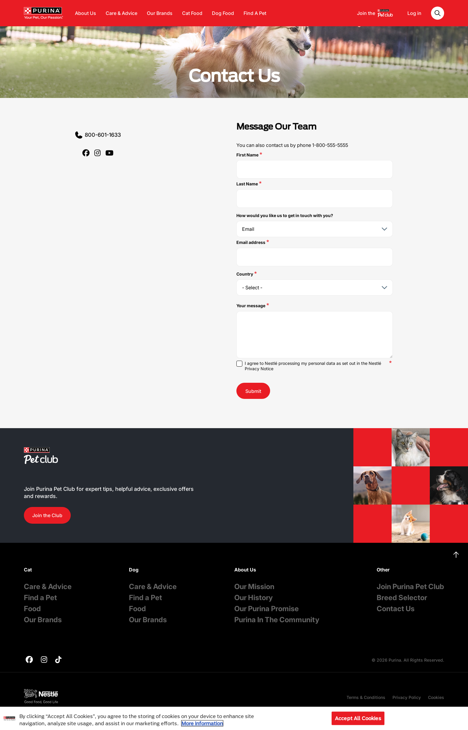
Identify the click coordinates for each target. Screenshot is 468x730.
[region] (234, 718)
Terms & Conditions (366, 697)
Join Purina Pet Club (410, 586)
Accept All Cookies (358, 718)
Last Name (247, 183)
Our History (253, 597)
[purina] (86, 153)
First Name (247, 154)
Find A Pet (255, 13)
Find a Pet (40, 597)
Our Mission (254, 586)
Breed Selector (402, 597)
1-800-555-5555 (330, 145)
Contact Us (396, 608)
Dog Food (223, 13)
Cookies (436, 697)
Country (244, 273)
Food (32, 608)
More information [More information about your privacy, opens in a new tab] (202, 723)
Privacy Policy (406, 697)
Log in (414, 13)
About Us (85, 13)
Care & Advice (121, 13)
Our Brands (160, 13)
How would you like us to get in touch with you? (284, 215)
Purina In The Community (276, 619)
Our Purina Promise (266, 608)
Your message (250, 305)
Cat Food (192, 13)
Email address (250, 242)
